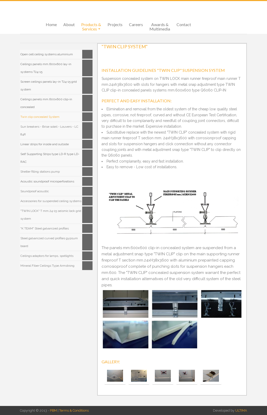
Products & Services (91, 26)
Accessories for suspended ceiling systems (50, 201)
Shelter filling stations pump (40, 171)
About (69, 24)
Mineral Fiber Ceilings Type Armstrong (47, 265)
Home (51, 24)
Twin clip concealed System (39, 117)
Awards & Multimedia (159, 26)
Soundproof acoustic (34, 191)
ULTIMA (241, 410)
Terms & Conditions (74, 410)
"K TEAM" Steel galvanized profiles (44, 228)
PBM (53, 410)
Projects (115, 24)
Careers (136, 24)
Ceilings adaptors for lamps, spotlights (46, 256)
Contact (184, 24)
